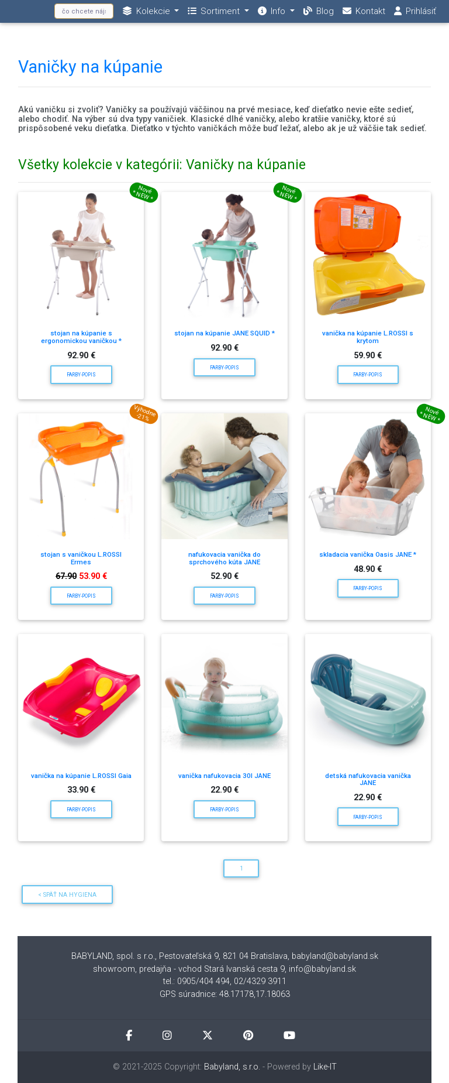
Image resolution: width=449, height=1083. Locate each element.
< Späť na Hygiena (67, 895)
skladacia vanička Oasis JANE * (367, 554)
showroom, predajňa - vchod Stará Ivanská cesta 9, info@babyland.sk (224, 969)
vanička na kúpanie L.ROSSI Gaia (81, 776)
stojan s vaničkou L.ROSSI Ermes (81, 558)
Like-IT (325, 1067)
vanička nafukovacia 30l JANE (224, 776)
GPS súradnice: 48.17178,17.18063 (225, 994)
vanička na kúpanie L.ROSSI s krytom (367, 337)
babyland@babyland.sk (335, 956)
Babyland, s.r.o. (232, 1067)
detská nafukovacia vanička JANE (368, 779)
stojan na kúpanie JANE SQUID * (224, 333)
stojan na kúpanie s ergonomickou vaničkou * (81, 337)
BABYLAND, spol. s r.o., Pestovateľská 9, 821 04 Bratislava (179, 956)
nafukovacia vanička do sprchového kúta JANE (224, 558)
